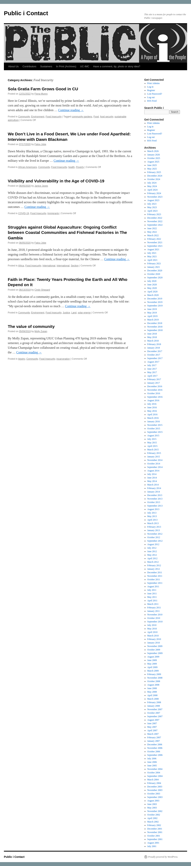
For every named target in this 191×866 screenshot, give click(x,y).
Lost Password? (154, 93)
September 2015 (155, 432)
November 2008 (155, 677)
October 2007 (153, 713)
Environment (37, 116)
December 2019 (154, 298)
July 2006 (152, 758)
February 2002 (154, 825)
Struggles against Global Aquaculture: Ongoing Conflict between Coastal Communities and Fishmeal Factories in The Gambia (67, 232)
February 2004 (154, 783)
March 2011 (153, 604)
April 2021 (152, 260)
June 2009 (152, 660)
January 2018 (153, 347)
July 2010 (152, 625)
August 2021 (153, 249)
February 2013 (154, 526)
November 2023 (155, 196)
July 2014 (152, 474)
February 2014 (154, 488)
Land (74, 312)
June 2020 (152, 284)
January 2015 (153, 456)
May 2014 (152, 481)
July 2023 (152, 203)
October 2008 (153, 681)
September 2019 (155, 305)
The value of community (31, 326)
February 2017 (154, 379)
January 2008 (153, 706)
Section (75, 265)
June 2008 (152, 688)
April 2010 (152, 632)
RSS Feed (152, 100)
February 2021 (154, 263)
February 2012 (154, 565)
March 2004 (153, 779)
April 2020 (152, 291)
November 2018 (155, 326)
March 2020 (153, 295)
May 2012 (152, 555)
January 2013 (153, 530)
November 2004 (155, 769)
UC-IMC (84, 66)
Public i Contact (26, 13)
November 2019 (155, 302)
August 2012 (153, 544)
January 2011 (153, 611)
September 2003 (155, 797)
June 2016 (152, 407)
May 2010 (152, 628)
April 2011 (152, 600)
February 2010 (154, 639)
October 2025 (153, 158)
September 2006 (155, 755)
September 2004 (155, 776)
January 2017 (153, 383)
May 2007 (152, 727)
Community (24, 116)
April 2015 (152, 446)
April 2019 (152, 316)
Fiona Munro (41, 93)
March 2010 (153, 635)
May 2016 (152, 411)
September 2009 (155, 653)
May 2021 (152, 256)
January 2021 (153, 267)
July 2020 (152, 281)
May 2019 (152, 312)
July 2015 (152, 439)
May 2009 (152, 663)
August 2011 (153, 586)
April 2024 (152, 189)
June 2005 (152, 765)
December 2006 (154, 744)
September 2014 (155, 467)
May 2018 (152, 337)
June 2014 (152, 477)
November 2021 (155, 242)
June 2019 (152, 309)
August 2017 (153, 361)
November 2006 (155, 748)
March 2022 (153, 235)
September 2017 (155, 358)
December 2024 (154, 175)
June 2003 (152, 804)
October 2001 (153, 835)
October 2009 (153, 649)
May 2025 (152, 168)
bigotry (21, 359)
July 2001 (152, 846)
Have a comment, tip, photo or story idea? (116, 66)
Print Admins (153, 83)
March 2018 (153, 340)
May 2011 (152, 597)
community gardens (82, 116)
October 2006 (153, 751)
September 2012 (155, 540)
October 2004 (153, 772)
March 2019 (153, 319)
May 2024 (152, 186)
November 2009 (155, 646)
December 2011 (154, 572)
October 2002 (153, 814)
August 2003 (153, 800)
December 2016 (154, 386)
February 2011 (154, 607)
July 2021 (152, 253)
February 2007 (154, 737)
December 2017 (154, 351)
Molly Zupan (40, 331)
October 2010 (153, 618)
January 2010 (153, 642)
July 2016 (152, 404)
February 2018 (154, 344)
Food (96, 116)
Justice (66, 312)
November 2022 (155, 221)
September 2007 (155, 716)
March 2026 (153, 151)
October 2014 (153, 463)
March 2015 (153, 449)
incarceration (63, 359)
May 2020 (152, 288)
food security (106, 116)
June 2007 (152, 723)
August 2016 (153, 400)
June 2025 (152, 165)
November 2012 (155, 533)
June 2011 (152, 593)
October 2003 (153, 793)
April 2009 (152, 667)
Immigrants (53, 213)
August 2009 (153, 656)
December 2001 (154, 828)
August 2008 (153, 684)
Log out (151, 97)
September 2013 (155, 505)
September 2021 (155, 246)
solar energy (84, 312)
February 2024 (154, 193)
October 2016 (153, 393)
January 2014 (153, 491)
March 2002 (153, 821)
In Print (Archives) (66, 66)
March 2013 (153, 523)
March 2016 (153, 418)
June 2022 (152, 228)
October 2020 (153, 274)
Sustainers (46, 66)
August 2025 (153, 161)
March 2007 (153, 734)
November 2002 (155, 811)
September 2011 (155, 583)
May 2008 (152, 691)
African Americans (27, 167)
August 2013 (153, 509)
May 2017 (152, 372)
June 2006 (152, 762)
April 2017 (152, 375)
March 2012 (153, 562)
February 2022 (154, 239)
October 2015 (153, 428)
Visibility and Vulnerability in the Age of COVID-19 (56, 181)
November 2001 (155, 832)
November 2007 (155, 709)
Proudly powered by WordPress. (163, 856)
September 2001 (155, 839)
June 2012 (152, 551)
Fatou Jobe (40, 144)
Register (151, 90)
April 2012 (152, 558)
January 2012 (153, 569)
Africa (21, 265)
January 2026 (153, 154)
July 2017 (152, 365)
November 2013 (155, 498)
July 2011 (152, 590)
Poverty (80, 167)
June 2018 (152, 333)
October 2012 (153, 537)
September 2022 (155, 225)
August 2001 (153, 842)
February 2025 (154, 172)
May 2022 (152, 232)
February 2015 (154, 453)
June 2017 (152, 368)
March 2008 (153, 698)
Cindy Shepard (42, 289)
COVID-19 (23, 213)
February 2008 (154, 702)
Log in (150, 86)
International (48, 265)
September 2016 (155, 397)
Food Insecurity (54, 116)
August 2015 (153, 435)
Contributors (29, 66)
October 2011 (153, 579)
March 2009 (153, 670)
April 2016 (152, 414)
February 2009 (154, 674)
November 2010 (155, 614)
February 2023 (154, 214)
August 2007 (153, 720)
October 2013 (153, 502)
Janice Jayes (41, 186)
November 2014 (155, 460)
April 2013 (152, 519)
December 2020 (154, 270)
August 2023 (153, 200)
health (71, 167)
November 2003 (155, 790)
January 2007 (153, 741)
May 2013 (152, 516)
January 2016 (153, 421)
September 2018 (155, 330)
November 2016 (155, 390)
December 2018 (154, 323)
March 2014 (153, 484)
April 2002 (152, 818)
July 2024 (152, 182)
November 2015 (155, 425)
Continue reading (71, 110)
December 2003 (154, 786)
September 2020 (155, 277)
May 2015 (152, 442)
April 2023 (152, 210)
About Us (13, 66)
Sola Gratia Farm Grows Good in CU (43, 89)
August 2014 (153, 470)
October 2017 (153, 354)
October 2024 (153, 179)
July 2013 (152, 512)
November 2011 (154, 576)
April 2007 (152, 730)
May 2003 (152, 807)
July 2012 (152, 548)
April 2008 (152, 695)
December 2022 (154, 217)
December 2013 (154, 495)
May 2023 (152, 207)
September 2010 (155, 621)
